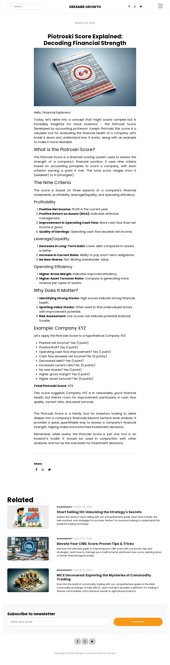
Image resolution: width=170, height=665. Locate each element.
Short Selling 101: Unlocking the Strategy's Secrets (99, 512)
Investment (64, 507)
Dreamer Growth (85, 6)
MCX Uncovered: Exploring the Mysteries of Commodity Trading (104, 577)
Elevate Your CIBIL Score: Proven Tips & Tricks (95, 543)
